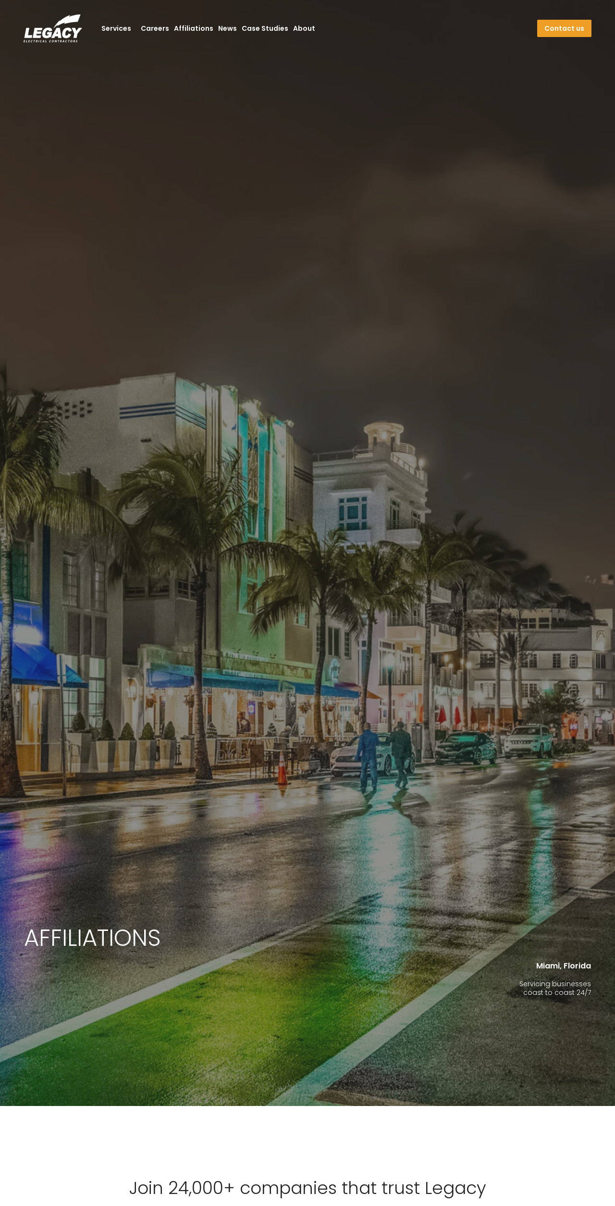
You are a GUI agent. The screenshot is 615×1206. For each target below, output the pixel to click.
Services (118, 28)
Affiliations (193, 28)
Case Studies (265, 28)
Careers (155, 28)
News (227, 28)
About (304, 28)
